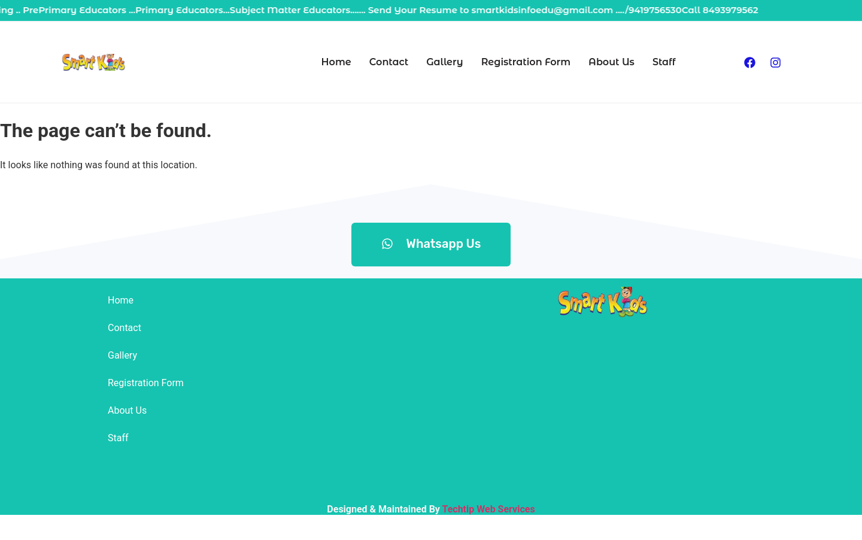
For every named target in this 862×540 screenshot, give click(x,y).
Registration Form (525, 62)
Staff (664, 62)
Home (336, 62)
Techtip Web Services (488, 509)
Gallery (444, 62)
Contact (388, 62)
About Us (611, 62)
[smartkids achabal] (601, 407)
